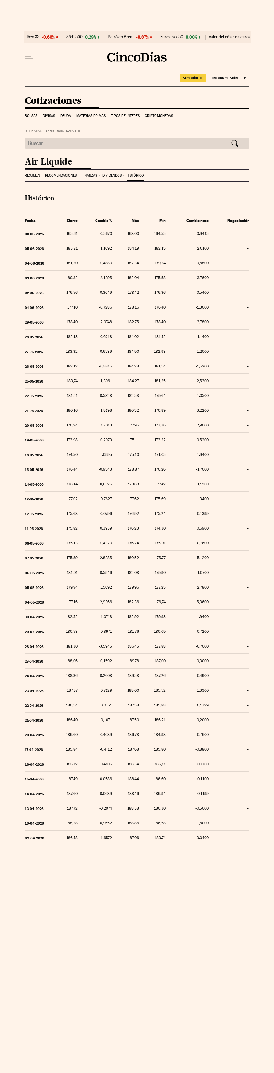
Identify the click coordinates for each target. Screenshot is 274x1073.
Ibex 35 (33, 37)
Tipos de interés (125, 116)
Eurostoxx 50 (171, 37)
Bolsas (31, 116)
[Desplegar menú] (29, 57)
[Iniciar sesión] (229, 78)
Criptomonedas (159, 116)
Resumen (32, 175)
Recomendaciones (61, 175)
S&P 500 (74, 37)
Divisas (49, 116)
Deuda (65, 116)
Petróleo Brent (121, 37)
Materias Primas (91, 116)
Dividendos (112, 175)
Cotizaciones (53, 101)
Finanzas (89, 175)
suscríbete (193, 78)
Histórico (135, 175)
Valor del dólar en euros (229, 37)
